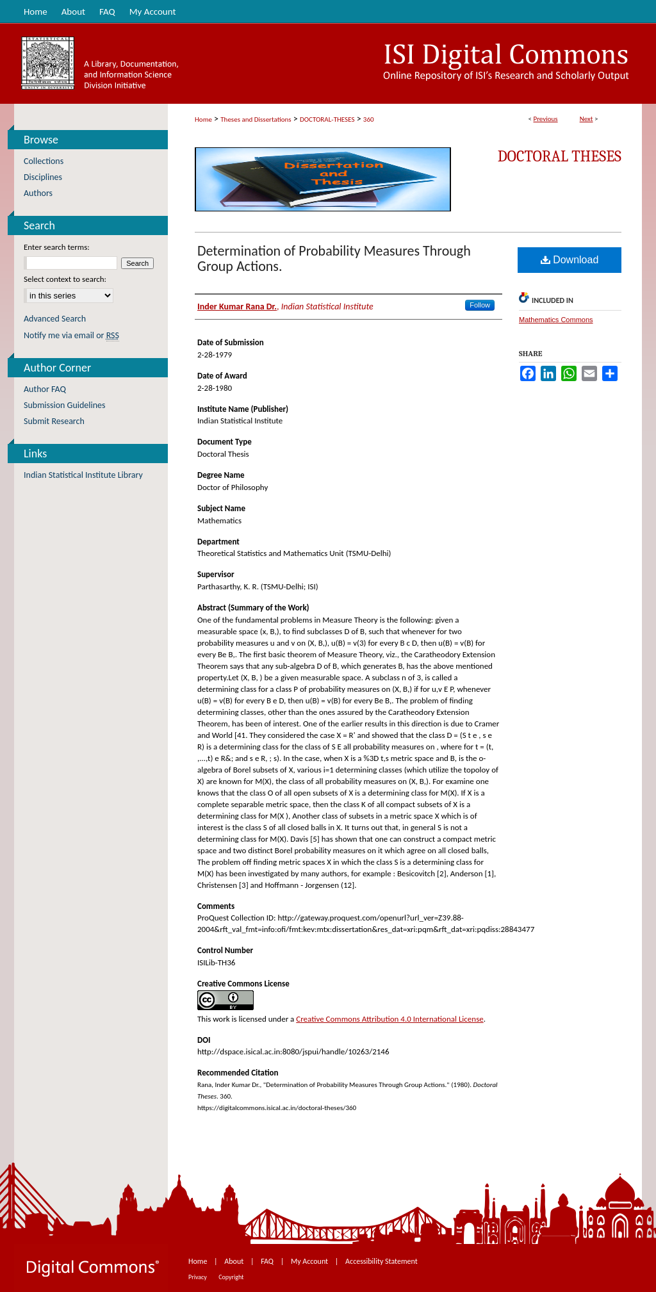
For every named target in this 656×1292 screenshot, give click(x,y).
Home (203, 119)
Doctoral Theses (559, 156)
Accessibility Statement (381, 1261)
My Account (310, 1261)
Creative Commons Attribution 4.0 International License (389, 1019)
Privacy (198, 1277)
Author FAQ (45, 389)
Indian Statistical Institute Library (83, 475)
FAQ (268, 1261)
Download (570, 259)
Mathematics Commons (556, 319)
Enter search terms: (57, 247)
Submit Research (54, 421)
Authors (38, 193)
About (234, 1261)
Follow (480, 305)
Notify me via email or (71, 335)
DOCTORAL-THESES (327, 119)
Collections (43, 161)
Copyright (230, 1277)
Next (586, 119)
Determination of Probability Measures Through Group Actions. (334, 258)
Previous (545, 119)
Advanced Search (55, 318)
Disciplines (43, 177)
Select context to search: (65, 279)
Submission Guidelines (65, 405)
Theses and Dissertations (255, 119)
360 (368, 119)
